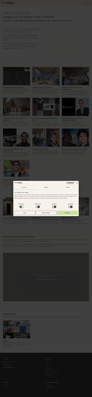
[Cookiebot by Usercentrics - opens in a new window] (67, 183)
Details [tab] (46, 187)
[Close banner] (77, 183)
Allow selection (46, 212)
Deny (24, 212)
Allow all (67, 212)
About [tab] (67, 187)
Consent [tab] (24, 187)
